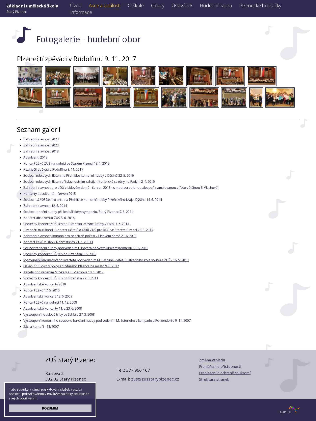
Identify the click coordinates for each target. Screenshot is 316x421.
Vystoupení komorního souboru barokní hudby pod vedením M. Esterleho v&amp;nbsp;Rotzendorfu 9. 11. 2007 (107, 320)
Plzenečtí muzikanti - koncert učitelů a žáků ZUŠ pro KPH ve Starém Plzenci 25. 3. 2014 (88, 230)
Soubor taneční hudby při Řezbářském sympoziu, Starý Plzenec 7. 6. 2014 (78, 211)
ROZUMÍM (50, 408)
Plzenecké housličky (260, 5)
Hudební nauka (216, 5)
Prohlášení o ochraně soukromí (225, 372)
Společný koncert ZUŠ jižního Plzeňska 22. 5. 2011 (60, 278)
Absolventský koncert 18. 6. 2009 (47, 296)
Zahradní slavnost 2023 (41, 139)
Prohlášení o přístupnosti (220, 366)
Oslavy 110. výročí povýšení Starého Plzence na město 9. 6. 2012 (71, 266)
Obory (157, 5)
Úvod (76, 5)
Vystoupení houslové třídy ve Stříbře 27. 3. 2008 (59, 314)
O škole (136, 5)
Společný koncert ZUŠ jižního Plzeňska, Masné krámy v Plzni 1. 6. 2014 (76, 224)
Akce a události (105, 5)
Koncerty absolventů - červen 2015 (49, 193)
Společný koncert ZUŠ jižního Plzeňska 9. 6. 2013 (59, 254)
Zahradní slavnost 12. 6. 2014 (45, 205)
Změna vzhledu (212, 360)
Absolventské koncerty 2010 (44, 284)
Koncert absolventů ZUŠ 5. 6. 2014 (49, 218)
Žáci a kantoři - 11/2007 (41, 326)
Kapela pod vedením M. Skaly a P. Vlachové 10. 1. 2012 (63, 272)
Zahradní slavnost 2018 (41, 151)
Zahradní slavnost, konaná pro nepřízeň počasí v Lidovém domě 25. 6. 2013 (79, 236)
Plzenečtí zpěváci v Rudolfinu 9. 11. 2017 (53, 169)
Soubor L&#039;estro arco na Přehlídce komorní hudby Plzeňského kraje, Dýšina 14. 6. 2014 (92, 199)
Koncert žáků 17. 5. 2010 (41, 290)
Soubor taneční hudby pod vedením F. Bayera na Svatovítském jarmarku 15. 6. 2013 (85, 248)
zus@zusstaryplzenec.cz (155, 379)
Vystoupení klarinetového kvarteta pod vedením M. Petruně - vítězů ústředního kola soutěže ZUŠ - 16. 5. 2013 (106, 260)
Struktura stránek (214, 379)
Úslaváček (182, 5)
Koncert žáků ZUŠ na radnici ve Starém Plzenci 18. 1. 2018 (66, 163)
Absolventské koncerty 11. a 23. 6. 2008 (52, 308)
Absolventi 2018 (35, 157)
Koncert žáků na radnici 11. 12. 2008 (50, 302)
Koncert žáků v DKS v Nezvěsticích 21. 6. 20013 (58, 242)
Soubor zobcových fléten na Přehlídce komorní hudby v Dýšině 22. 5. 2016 (78, 175)
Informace (81, 12)
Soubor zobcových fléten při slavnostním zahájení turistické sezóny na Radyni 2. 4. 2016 (89, 181)
